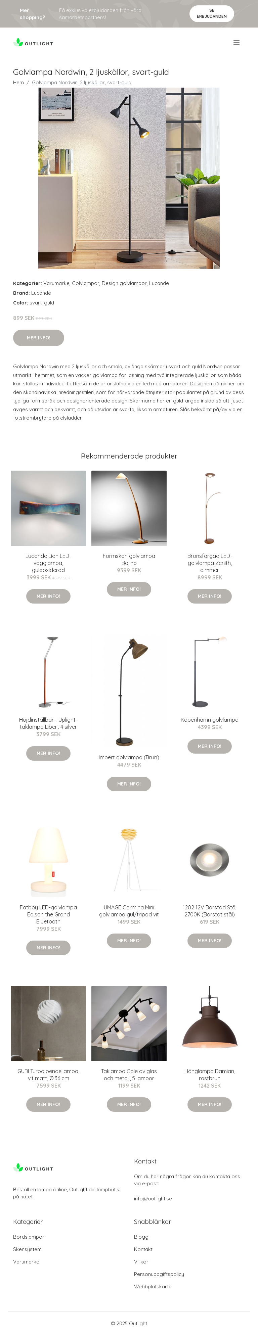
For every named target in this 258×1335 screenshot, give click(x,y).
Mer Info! (38, 338)
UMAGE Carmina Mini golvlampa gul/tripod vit (129, 911)
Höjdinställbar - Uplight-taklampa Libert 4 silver (48, 723)
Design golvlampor (124, 283)
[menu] (237, 43)
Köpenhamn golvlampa (210, 719)
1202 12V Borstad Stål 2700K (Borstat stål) (209, 911)
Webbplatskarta (153, 1286)
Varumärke (56, 283)
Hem (18, 82)
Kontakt (143, 1249)
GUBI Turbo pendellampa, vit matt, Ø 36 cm (48, 1075)
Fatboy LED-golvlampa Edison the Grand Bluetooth (48, 914)
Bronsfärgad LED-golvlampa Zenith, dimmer (209, 563)
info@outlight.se (153, 1198)
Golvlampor (85, 283)
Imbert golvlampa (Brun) (129, 757)
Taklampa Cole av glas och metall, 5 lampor (129, 1075)
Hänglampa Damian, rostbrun (209, 1075)
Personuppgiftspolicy (159, 1274)
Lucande (159, 283)
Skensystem (27, 1249)
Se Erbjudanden (212, 13)
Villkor (141, 1261)
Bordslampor (28, 1237)
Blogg (141, 1237)
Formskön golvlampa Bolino (129, 559)
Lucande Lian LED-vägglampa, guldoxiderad (48, 563)
